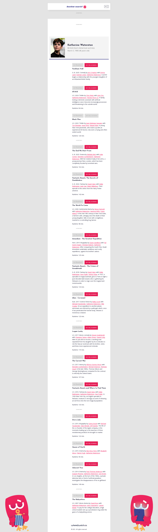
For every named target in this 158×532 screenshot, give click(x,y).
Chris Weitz (90, 95)
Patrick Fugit (81, 453)
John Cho (100, 95)
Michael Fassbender (79, 304)
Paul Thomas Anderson (94, 472)
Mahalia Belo (91, 154)
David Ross (94, 503)
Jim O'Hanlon (92, 73)
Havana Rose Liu (92, 98)
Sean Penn (85, 125)
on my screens (91, 65)
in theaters (78, 65)
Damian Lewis (81, 75)
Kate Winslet (85, 426)
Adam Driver (91, 337)
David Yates (92, 184)
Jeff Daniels (94, 426)
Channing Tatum (81, 337)
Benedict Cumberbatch (85, 157)
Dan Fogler (84, 274)
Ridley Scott (96, 302)
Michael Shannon (94, 367)
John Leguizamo (92, 505)
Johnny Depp (93, 274)
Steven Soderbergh (98, 335)
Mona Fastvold (99, 209)
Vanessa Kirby (95, 211)
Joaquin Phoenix (77, 474)
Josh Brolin (102, 474)
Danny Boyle (92, 424)
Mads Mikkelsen (92, 186)
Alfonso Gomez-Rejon (93, 365)
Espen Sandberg (95, 243)
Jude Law (83, 186)
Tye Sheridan (76, 125)
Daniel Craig (101, 337)
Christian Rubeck (87, 245)
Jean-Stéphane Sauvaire (94, 123)
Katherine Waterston (94, 75)
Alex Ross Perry (91, 451)
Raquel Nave (94, 125)
